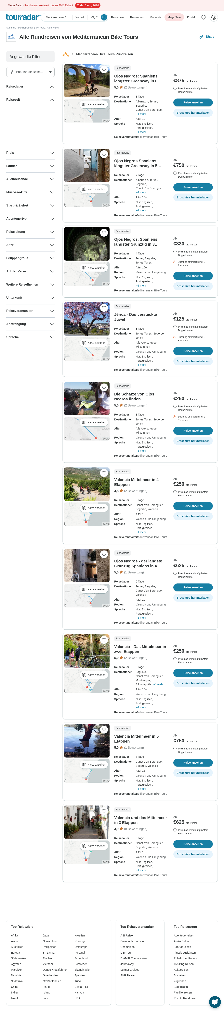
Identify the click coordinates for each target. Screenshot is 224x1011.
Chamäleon (128, 946)
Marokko (16, 969)
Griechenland (51, 975)
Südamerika (18, 958)
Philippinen (49, 946)
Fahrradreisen (182, 946)
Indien (15, 992)
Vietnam (48, 964)
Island (46, 992)
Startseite (11, 27)
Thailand (48, 958)
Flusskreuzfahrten (185, 952)
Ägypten (16, 964)
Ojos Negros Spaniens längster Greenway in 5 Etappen (135, 166)
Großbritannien (52, 981)
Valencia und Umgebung (151, 272)
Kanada (79, 992)
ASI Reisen (127, 935)
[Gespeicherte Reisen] (203, 17)
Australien (17, 946)
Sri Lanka (48, 952)
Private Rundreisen (185, 998)
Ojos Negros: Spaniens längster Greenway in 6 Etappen (136, 81)
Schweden (80, 964)
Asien (14, 941)
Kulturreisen (181, 969)
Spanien (79, 975)
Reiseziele (117, 17)
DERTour (126, 952)
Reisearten (137, 17)
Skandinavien (82, 969)
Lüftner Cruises (130, 969)
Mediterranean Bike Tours (31, 27)
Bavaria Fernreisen (132, 941)
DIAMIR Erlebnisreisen (135, 958)
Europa (15, 952)
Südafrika (17, 981)
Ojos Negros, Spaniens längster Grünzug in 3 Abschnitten (135, 244)
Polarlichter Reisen (185, 958)
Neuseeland (50, 941)
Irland (46, 986)
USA (77, 998)
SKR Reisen (128, 975)
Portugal (79, 952)
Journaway (127, 964)
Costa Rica (81, 986)
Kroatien (79, 935)
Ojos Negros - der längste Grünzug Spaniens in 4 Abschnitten (138, 566)
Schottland (80, 958)
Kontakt (191, 17)
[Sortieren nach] (31, 72)
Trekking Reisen (184, 964)
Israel (14, 998)
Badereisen (181, 986)
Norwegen (80, 941)
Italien (46, 998)
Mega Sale (174, 17)
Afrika (14, 935)
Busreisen (180, 975)
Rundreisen (53, 27)
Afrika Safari (181, 941)
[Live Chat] (215, 1002)
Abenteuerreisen (184, 935)
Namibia (16, 975)
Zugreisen (180, 981)
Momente (155, 17)
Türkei (78, 981)
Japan (46, 935)
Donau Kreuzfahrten (55, 969)
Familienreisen (183, 992)
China (14, 986)
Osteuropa (80, 946)
